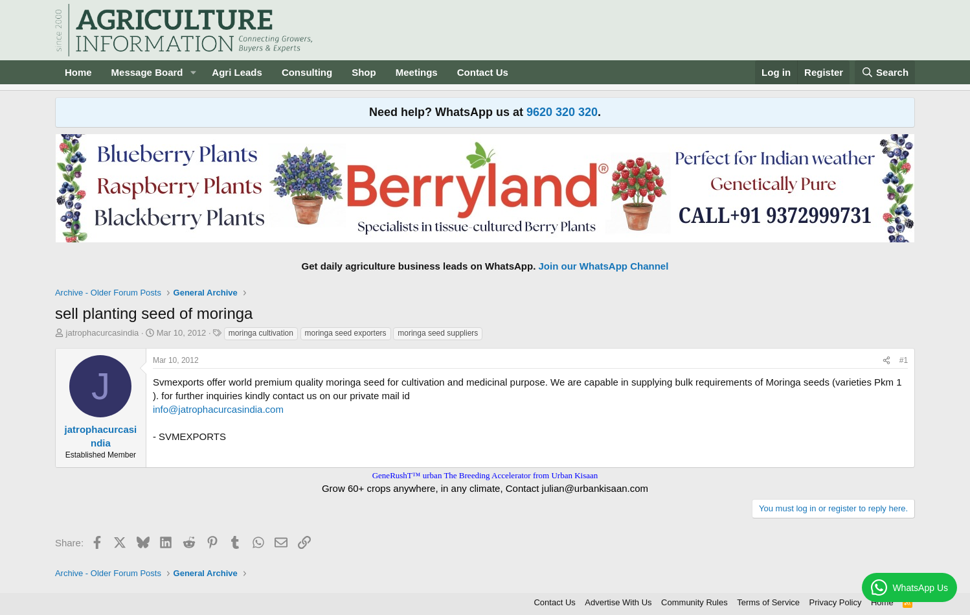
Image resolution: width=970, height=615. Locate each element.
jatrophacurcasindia (102, 333)
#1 (903, 360)
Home (78, 72)
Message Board (147, 72)
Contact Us (482, 72)
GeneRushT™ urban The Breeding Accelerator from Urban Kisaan (485, 475)
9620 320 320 (562, 112)
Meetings (417, 72)
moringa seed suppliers (438, 333)
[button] (193, 72)
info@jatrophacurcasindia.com (218, 409)
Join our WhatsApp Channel (604, 266)
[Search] (885, 72)
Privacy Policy (835, 602)
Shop (364, 72)
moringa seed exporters (346, 333)
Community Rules (694, 602)
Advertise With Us (618, 602)
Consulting (307, 72)
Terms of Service (768, 602)
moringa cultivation (261, 333)
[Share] (886, 360)
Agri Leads (237, 72)
